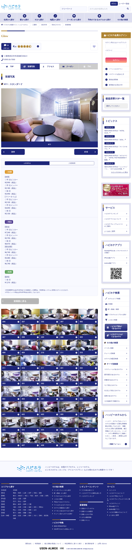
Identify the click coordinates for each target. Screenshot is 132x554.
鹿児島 (46, 515)
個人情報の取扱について (52, 543)
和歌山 (41, 507)
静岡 (24, 504)
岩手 (30, 493)
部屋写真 (29, 66)
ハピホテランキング (116, 214)
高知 (30, 513)
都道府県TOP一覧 (114, 98)
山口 (35, 510)
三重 (30, 504)
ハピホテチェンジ (113, 503)
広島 (19, 510)
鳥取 (24, 510)
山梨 (19, 498)
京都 (24, 507)
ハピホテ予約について (115, 496)
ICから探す (39, 17)
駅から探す (24, 17)
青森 (14, 493)
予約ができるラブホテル (61, 502)
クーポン (67, 66)
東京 (14, 496)
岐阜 (19, 504)
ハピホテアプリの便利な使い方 (90, 493)
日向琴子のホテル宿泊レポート (63, 529)
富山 (19, 501)
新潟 (14, 498)
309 (9, 152)
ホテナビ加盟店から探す (61, 508)
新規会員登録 (113, 79)
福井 (24, 501)
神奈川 (20, 496)
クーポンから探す (74, 17)
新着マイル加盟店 (86, 511)
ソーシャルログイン (116, 69)
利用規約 (38, 543)
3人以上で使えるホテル (116, 390)
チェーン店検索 (116, 353)
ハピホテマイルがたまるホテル (114, 335)
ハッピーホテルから (116, 415)
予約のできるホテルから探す (99, 17)
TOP (10, 66)
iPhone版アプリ (116, 258)
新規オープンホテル (87, 508)
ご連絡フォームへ (115, 444)
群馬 (46, 496)
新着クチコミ (85, 520)
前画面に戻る (14, 301)
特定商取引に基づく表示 (73, 543)
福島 (40, 493)
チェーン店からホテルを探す (62, 514)
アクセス (48, 66)
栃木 (36, 496)
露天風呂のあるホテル (116, 374)
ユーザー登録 (124, 4)
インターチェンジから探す (61, 490)
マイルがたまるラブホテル (61, 505)
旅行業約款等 (89, 543)
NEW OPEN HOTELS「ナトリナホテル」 (115, 146)
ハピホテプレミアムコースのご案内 (116, 225)
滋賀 (30, 507)
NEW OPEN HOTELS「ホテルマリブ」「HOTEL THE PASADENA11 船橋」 (115, 156)
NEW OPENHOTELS (59, 526)
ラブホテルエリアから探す (115, 315)
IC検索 (109, 304)
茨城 (41, 496)
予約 (87, 66)
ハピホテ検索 (112, 293)
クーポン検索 (116, 348)
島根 (30, 510)
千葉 (31, 496)
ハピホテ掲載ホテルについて (117, 512)
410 (90, 152)
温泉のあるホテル (116, 396)
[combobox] (106, 8)
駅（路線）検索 (112, 309)
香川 (14, 513)
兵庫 (19, 507)
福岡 (14, 515)
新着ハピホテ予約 (86, 514)
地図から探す (55, 17)
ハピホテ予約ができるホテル (114, 327)
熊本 (30, 515)
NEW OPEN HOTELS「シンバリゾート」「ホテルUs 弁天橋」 (115, 166)
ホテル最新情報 (85, 517)
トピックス (111, 121)
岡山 (14, 510)
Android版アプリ (116, 263)
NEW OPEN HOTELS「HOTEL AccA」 (114, 130)
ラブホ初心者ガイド (87, 490)
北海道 (15, 490)
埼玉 (26, 496)
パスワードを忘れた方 (116, 74)
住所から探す (9, 17)
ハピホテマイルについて (116, 219)
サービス (110, 207)
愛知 (14, 504)
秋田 (19, 493)
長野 (24, 498)
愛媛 (24, 513)
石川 (14, 501)
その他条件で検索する (116, 401)
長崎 (24, 515)
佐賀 (19, 515)
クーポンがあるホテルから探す (63, 511)
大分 (35, 515)
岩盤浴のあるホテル (116, 380)
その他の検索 (122, 17)
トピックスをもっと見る (119, 172)
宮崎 (40, 515)
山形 (24, 493)
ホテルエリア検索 (112, 298)
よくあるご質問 (116, 231)
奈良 (35, 507)
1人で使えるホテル (116, 385)
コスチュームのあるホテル (116, 369)
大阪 (14, 507)
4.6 (14, 47)
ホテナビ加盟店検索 (116, 359)
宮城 (35, 493)
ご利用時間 (71, 163)
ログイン (116, 60)
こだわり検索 (111, 320)
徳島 (19, 513)
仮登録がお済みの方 (116, 85)
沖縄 (14, 518)
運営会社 (28, 543)
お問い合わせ (102, 543)
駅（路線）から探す (59, 493)
